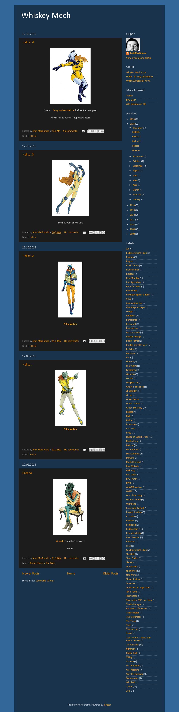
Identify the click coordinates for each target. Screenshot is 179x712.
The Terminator (133, 617)
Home (71, 573)
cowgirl (129, 311)
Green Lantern (133, 404)
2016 (132, 119)
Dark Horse (131, 320)
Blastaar (130, 274)
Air (127, 249)
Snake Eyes (131, 567)
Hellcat (33, 136)
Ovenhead (131, 504)
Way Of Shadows (134, 674)
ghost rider (131, 391)
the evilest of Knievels (136, 609)
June (135, 176)
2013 (132, 210)
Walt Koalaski (132, 666)
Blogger (107, 705)
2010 (132, 224)
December (138, 128)
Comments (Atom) (44, 581)
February (137, 195)
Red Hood (131, 525)
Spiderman (131, 571)
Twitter (129, 96)
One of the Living (134, 495)
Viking (129, 657)
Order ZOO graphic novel (138, 81)
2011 (132, 220)
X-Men (129, 687)
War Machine (132, 670)
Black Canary (132, 266)
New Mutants (132, 466)
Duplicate (130, 353)
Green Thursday (134, 408)
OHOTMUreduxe (134, 487)
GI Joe (129, 395)
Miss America (132, 454)
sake (128, 546)
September (138, 166)
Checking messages (135, 307)
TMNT (129, 634)
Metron (130, 445)
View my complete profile (138, 58)
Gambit (129, 378)
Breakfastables (133, 286)
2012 (132, 215)
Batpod (129, 261)
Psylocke (130, 516)
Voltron (130, 661)
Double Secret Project (136, 345)
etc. (128, 357)
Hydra (129, 420)
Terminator (131, 596)
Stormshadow (133, 579)
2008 (132, 234)
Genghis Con (132, 383)
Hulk (128, 416)
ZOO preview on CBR (136, 104)
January (137, 199)
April (135, 185)
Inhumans (131, 424)
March (136, 190)
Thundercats (132, 629)
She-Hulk (130, 554)
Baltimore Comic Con (136, 253)
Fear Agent (131, 366)
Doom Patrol (132, 341)
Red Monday (132, 529)
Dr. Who (130, 349)
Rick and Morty (133, 533)
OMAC (129, 491)
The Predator (132, 613)
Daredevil (130, 316)
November (138, 156)
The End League (133, 604)
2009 (132, 229)
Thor (128, 625)
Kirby (128, 433)
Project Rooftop (134, 512)
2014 (132, 205)
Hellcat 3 (28, 154)
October (137, 161)
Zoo (128, 691)
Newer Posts (30, 573)
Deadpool (131, 324)
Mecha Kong (132, 441)
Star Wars (50, 563)
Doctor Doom (133, 332)
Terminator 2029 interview (139, 600)
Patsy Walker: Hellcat (64, 110)
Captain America (134, 303)
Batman (130, 257)
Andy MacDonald (138, 53)
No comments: (70, 131)
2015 (132, 124)
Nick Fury (130, 470)
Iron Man (130, 429)
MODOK (130, 458)
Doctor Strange (133, 337)
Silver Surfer (132, 558)
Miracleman (132, 450)
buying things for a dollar (138, 295)
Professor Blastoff (135, 508)
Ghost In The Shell (135, 387)
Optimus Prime (133, 500)
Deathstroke (132, 328)
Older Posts (110, 573)
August (136, 171)
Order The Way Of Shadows (139, 77)
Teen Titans (131, 592)
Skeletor (130, 562)
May (135, 180)
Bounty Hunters (37, 563)
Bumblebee (131, 291)
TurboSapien (132, 645)
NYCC (128, 483)
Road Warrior (133, 537)
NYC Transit (131, 479)
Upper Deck (131, 653)
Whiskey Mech (46, 16)
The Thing (131, 621)
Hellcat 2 (28, 256)
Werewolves (132, 678)
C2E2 (128, 299)
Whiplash (130, 682)
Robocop (130, 542)
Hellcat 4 (28, 42)
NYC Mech (131, 100)
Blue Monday (132, 278)
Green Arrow (132, 399)
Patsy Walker (70, 324)
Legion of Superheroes (137, 437)
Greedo (27, 473)
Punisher (130, 521)
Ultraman (130, 649)
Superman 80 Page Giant (138, 588)
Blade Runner (132, 270)
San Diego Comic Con (136, 550)
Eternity (130, 362)
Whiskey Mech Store (136, 72)
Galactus (130, 374)
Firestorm (131, 370)
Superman (131, 583)
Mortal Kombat (133, 462)
